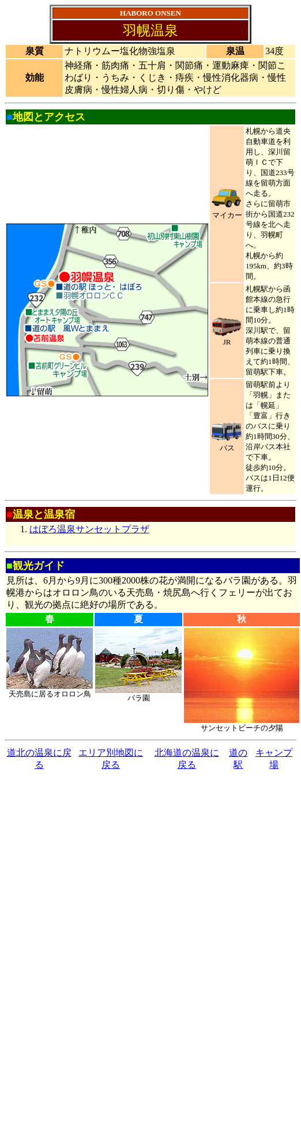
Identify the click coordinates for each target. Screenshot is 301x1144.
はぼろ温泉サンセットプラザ (89, 529)
